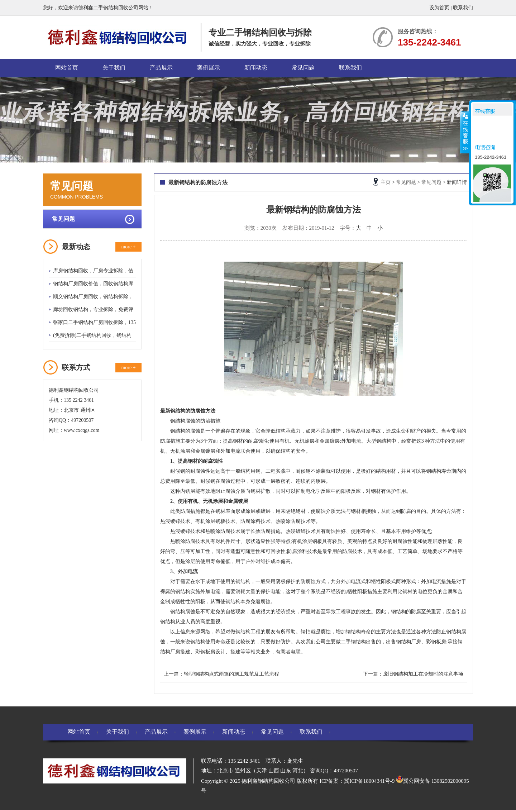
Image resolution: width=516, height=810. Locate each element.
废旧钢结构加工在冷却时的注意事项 (423, 674)
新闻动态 (255, 68)
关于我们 (113, 68)
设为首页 (439, 7)
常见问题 (303, 68)
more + (128, 246)
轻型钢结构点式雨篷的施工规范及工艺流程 (231, 674)
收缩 (465, 132)
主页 (386, 182)
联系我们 (463, 7)
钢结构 (177, 431)
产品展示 (161, 68)
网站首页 (66, 68)
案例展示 (208, 68)
